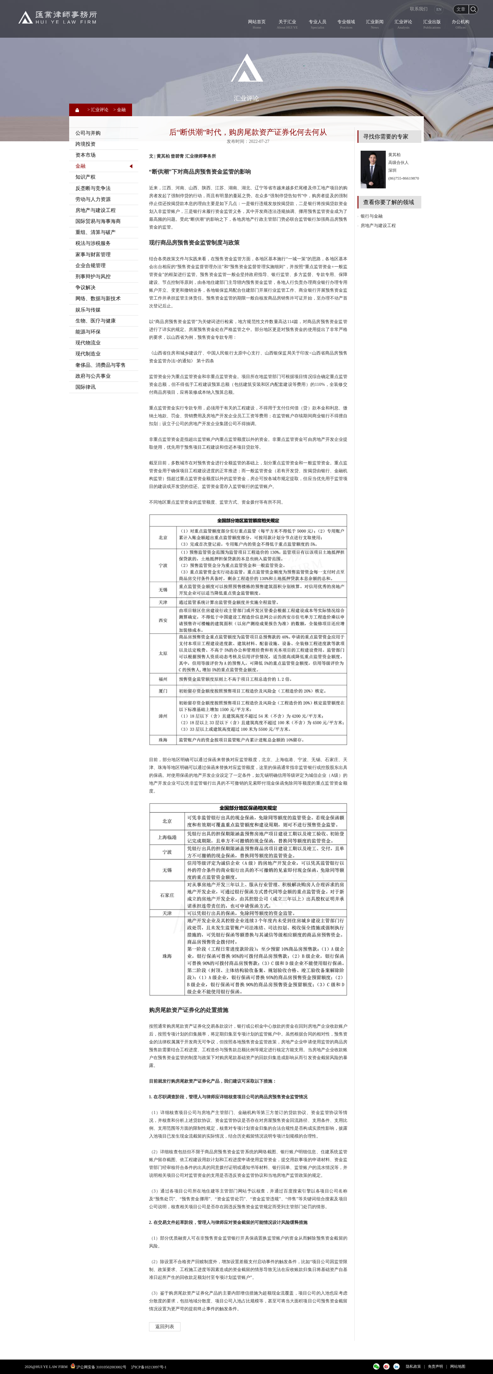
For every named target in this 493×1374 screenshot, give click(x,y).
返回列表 (164, 1326)
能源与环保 (88, 331)
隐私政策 (413, 1366)
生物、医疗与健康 (95, 320)
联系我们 (419, 9)
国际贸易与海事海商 (98, 221)
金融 (80, 166)
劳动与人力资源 (93, 199)
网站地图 (457, 1366)
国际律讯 (85, 387)
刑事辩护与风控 (93, 276)
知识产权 (85, 177)
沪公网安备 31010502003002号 (101, 1367)
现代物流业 (88, 342)
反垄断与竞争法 (93, 188)
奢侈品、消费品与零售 (100, 365)
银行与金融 (372, 216)
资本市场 (85, 155)
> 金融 (119, 109)
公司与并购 (88, 133)
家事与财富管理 (93, 254)
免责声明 (435, 1366)
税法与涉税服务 (93, 243)
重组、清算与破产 (95, 232)
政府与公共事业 (93, 376)
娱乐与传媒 (88, 309)
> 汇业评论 (97, 109)
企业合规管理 (90, 265)
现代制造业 (88, 353)
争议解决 (85, 287)
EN (438, 9)
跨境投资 (85, 144)
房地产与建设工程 (95, 210)
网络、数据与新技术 (98, 298)
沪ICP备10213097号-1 (149, 1367)
